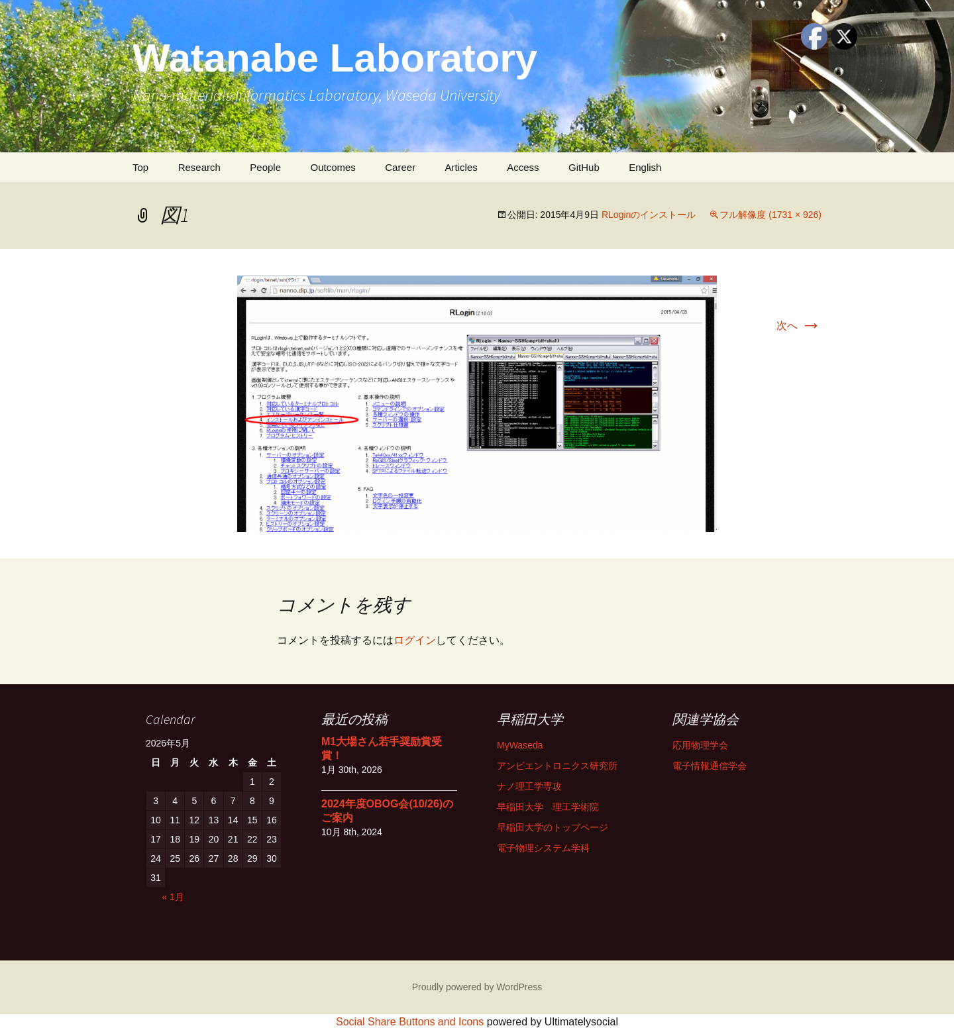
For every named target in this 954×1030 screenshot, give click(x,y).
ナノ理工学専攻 (529, 786)
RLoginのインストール (649, 214)
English (645, 167)
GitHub (584, 167)
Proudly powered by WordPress (477, 987)
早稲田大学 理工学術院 (548, 806)
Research (199, 167)
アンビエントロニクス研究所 (557, 765)
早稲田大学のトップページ (552, 827)
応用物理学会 (700, 745)
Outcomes (332, 167)
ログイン (415, 640)
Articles (461, 167)
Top (140, 167)
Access (523, 167)
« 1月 (173, 897)
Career (400, 167)
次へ (799, 325)
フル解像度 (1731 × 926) (770, 214)
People (265, 167)
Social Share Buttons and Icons (410, 1021)
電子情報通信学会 (709, 765)
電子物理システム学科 (543, 848)
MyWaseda (520, 745)
